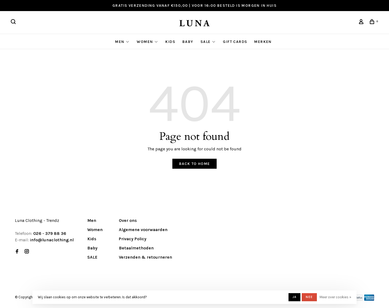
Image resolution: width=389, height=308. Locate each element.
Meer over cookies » (335, 297)
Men (119, 41)
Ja (294, 297)
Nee (309, 297)
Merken (262, 41)
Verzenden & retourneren (145, 257)
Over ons (128, 220)
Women (145, 41)
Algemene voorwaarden (143, 229)
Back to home (194, 163)
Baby (187, 41)
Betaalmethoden (136, 248)
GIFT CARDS (235, 41)
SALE (205, 41)
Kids (170, 41)
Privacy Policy (132, 238)
